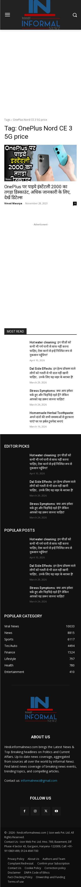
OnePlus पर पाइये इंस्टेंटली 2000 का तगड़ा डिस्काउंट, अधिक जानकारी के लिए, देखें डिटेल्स (37, 192)
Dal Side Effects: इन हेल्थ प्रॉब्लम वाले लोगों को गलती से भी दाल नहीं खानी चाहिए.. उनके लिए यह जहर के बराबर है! (52, 373)
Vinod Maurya (13, 203)
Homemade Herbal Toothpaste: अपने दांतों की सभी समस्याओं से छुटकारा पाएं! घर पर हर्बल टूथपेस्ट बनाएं (52, 417)
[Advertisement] (40, 72)
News (9, 179)
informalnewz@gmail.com (39, 780)
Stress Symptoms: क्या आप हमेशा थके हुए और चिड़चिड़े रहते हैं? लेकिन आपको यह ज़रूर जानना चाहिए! (51, 395)
